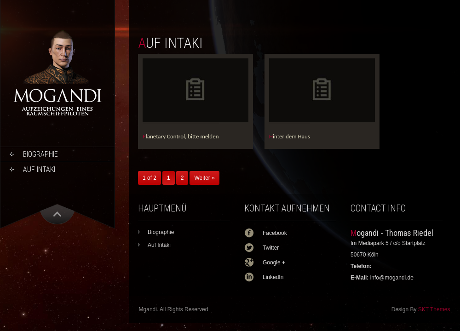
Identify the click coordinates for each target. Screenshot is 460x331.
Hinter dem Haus (289, 136)
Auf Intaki (39, 169)
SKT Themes (434, 309)
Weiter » (204, 178)
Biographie (40, 154)
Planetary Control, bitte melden (181, 136)
